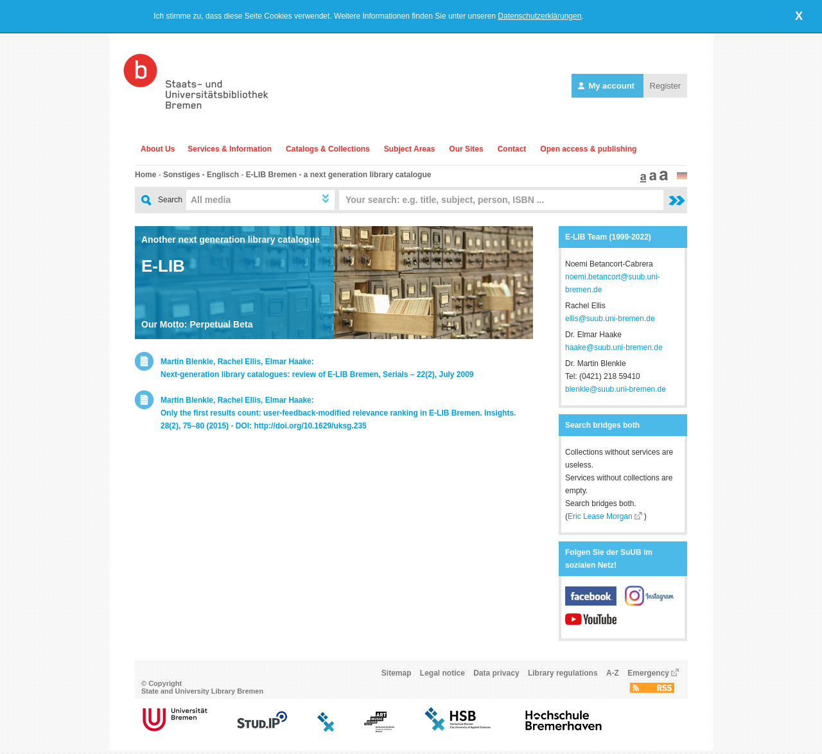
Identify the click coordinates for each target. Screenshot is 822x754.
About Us (158, 149)
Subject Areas (409, 149)
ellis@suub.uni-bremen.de (610, 318)
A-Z (612, 676)
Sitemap (396, 676)
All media (211, 200)
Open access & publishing (588, 149)
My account (607, 86)
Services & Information (230, 149)
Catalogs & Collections (328, 149)
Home (145, 174)
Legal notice (442, 676)
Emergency (648, 676)
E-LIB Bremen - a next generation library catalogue (339, 174)
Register (665, 86)
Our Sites (466, 149)
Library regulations (563, 676)
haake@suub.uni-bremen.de (614, 347)
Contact (512, 149)
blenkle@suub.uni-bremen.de (615, 389)
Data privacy (496, 676)
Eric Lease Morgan (600, 516)
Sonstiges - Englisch (201, 174)
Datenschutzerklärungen (539, 16)
